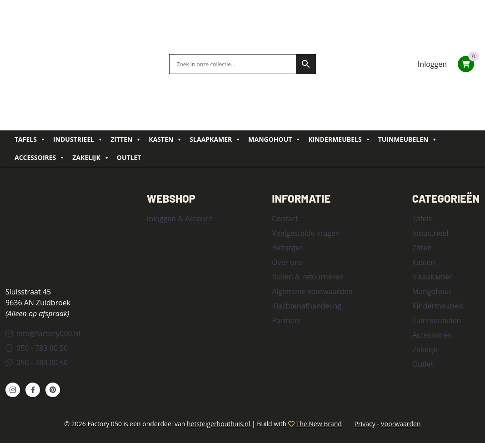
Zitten (125, 139)
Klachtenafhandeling (306, 306)
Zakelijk (90, 158)
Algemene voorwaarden (312, 291)
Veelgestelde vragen (306, 233)
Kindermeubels (339, 139)
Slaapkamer (215, 139)
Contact (285, 219)
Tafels (30, 139)
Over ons (287, 262)
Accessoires (40, 158)
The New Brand (319, 423)
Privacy (365, 423)
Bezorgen (288, 248)
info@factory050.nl (42, 333)
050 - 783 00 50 (36, 348)
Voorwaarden (400, 423)
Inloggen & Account (179, 219)
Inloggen (432, 64)
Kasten (165, 139)
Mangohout (274, 139)
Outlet (129, 157)
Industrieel (78, 139)
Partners (286, 320)
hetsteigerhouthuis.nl (218, 423)
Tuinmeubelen (408, 139)
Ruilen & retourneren (308, 277)
